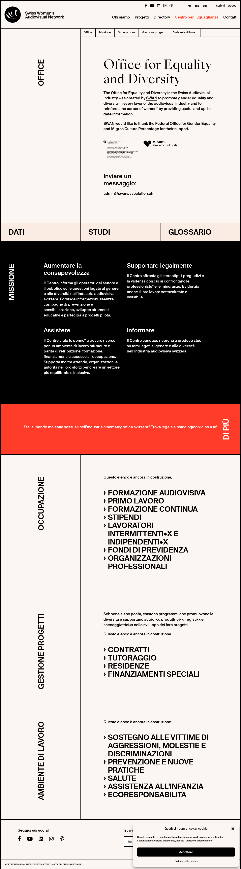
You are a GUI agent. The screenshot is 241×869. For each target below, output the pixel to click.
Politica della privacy (186, 861)
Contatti (230, 17)
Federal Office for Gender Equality (185, 123)
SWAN (151, 98)
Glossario (189, 232)
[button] (233, 829)
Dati (16, 232)
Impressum (75, 864)
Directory (162, 17)
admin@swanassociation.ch (128, 193)
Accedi (232, 5)
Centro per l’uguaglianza (196, 17)
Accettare (186, 852)
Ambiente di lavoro (185, 32)
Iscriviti (220, 5)
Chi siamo (121, 17)
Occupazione (126, 32)
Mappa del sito (60, 864)
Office (88, 32)
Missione (105, 32)
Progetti (142, 17)
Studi (99, 232)
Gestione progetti (153, 32)
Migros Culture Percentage (135, 128)
